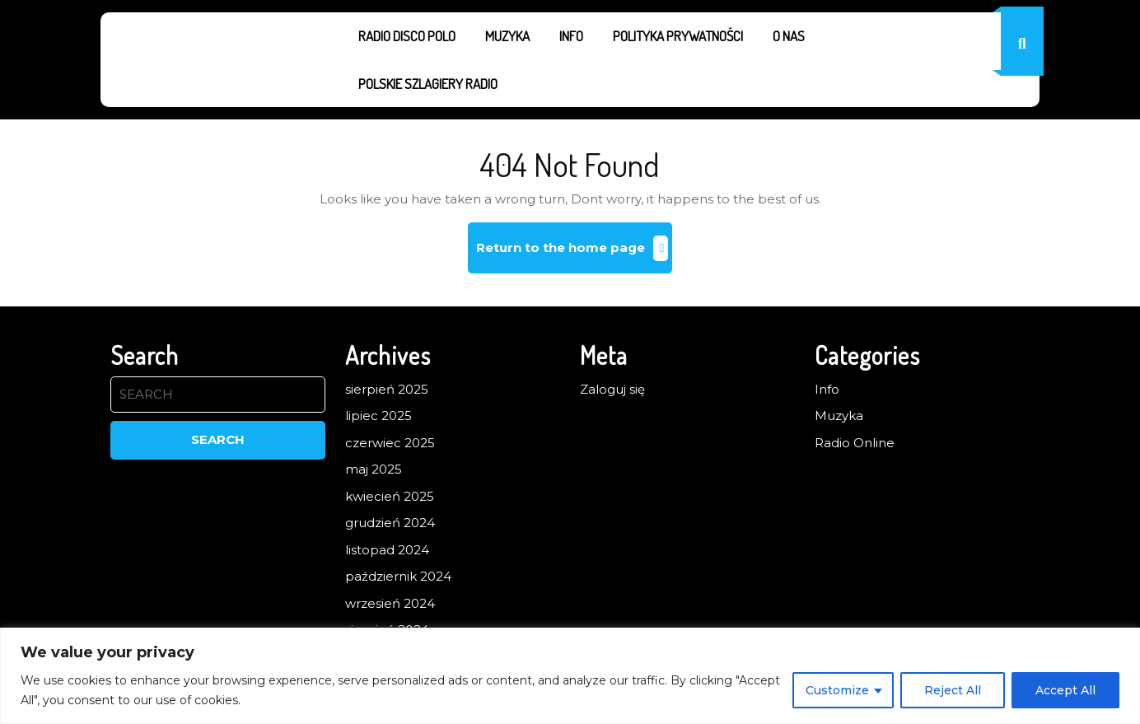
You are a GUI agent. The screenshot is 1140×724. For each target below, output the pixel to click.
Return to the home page (574, 254)
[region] (570, 676)
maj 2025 (373, 469)
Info (571, 35)
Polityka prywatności (678, 35)
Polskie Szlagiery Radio (428, 83)
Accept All (1065, 690)
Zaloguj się (612, 389)
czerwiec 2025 (390, 443)
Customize (837, 690)
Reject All (952, 690)
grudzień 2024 (390, 522)
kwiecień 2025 (389, 496)
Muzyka (507, 35)
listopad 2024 (387, 550)
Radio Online (855, 443)
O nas (789, 35)
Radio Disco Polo (407, 35)
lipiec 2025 (378, 415)
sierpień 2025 (386, 389)
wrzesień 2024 (390, 603)
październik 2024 (398, 576)
